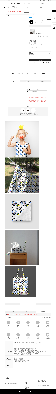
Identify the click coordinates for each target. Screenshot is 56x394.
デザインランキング (18, 7)
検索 (43, 3)
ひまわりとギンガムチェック (28, 73)
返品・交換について (27, 387)
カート (51, 0)
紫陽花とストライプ (36, 73)
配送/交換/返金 (43, 81)
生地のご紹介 (48, 19)
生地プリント (8, 7)
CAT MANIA (12, 73)
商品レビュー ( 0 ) (28, 81)
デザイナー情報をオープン (48, 65)
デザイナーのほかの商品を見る (38, 65)
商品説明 (12, 81)
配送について (26, 386)
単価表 (23, 7)
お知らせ (41, 7)
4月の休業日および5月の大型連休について (47, 7)
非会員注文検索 (47, 0)
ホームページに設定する (7, 0)
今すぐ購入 (40, 60)
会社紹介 (26, 382)
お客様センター (26, 7)
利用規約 (26, 383)
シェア (31, 17)
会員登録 (44, 0)
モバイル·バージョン (28, 391)
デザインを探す (13, 7)
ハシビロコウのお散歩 (20, 73)
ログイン (41, 0)
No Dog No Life (44, 73)
